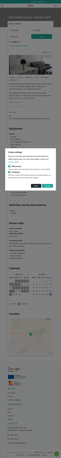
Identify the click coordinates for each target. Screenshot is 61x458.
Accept (47, 186)
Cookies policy (13, 162)
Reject (36, 186)
